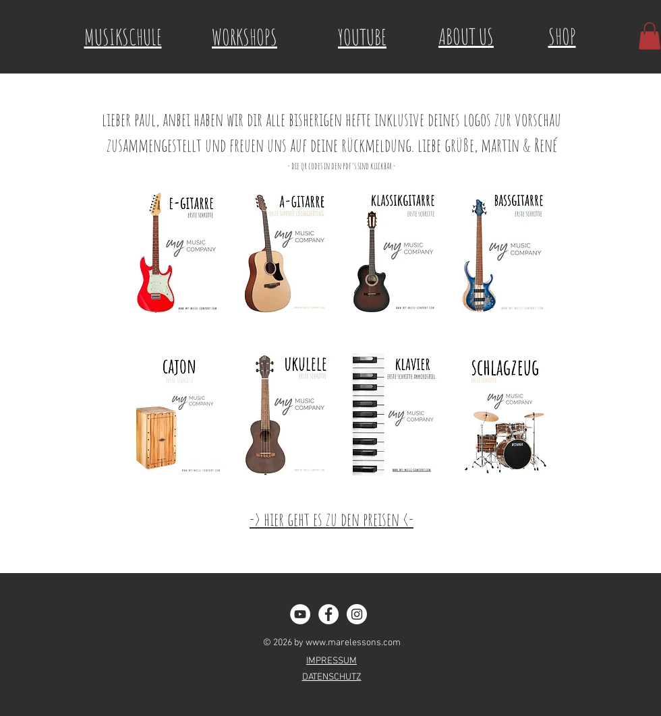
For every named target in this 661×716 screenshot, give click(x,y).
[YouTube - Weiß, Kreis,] (300, 614)
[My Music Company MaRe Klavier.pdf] (395, 416)
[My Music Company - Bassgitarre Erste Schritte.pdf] (504, 253)
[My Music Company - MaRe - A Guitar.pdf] (287, 253)
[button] (649, 36)
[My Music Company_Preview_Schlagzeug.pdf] (505, 416)
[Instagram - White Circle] (357, 614)
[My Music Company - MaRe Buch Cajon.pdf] (179, 416)
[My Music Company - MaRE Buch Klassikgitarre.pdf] (395, 253)
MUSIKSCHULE (123, 37)
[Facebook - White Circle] (328, 614)
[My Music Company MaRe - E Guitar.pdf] (178, 253)
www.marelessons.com (353, 643)
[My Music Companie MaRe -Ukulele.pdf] (287, 416)
